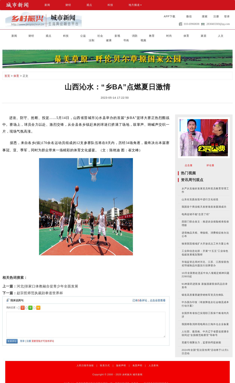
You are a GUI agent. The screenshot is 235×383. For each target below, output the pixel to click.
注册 (216, 16)
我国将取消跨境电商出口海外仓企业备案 (205, 319)
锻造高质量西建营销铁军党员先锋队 (203, 289)
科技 (110, 4)
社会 (79, 35)
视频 (220, 35)
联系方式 (105, 360)
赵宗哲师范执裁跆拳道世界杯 (40, 288)
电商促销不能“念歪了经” (196, 209)
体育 (143, 35)
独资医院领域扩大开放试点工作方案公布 (205, 238)
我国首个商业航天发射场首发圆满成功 (204, 201)
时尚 (130, 35)
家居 (156, 35)
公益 (66, 35)
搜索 (205, 16)
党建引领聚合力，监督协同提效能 (201, 337)
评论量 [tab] (210, 160)
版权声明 (121, 360)
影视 (92, 35)
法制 (181, 35)
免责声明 (137, 360)
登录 (227, 16)
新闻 (47, 4)
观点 (89, 4)
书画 (207, 35)
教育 (117, 35)
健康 (194, 35)
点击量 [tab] (189, 160)
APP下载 (169, 16)
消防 (105, 35)
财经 (68, 4)
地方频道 (135, 4)
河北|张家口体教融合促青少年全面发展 (47, 281)
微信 (189, 16)
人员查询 (153, 360)
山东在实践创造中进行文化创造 (200, 194)
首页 (7, 70)
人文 (169, 35)
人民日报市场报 (85, 360)
